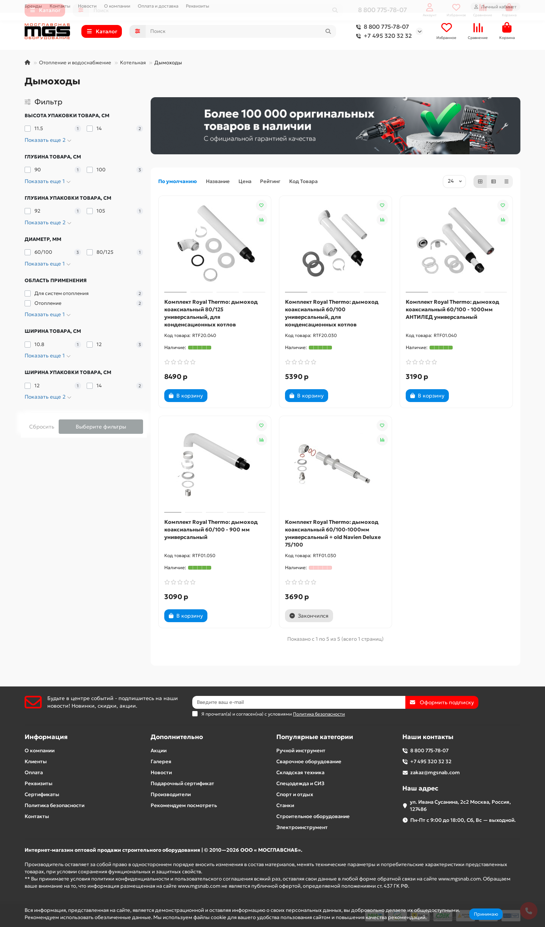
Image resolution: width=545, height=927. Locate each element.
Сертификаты (42, 794)
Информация (46, 737)
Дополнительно (177, 737)
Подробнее (442, 917)
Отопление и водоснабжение (75, 62)
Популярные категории (314, 737)
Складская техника (300, 772)
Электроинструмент (302, 827)
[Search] (241, 31)
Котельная (133, 62)
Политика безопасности (54, 805)
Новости (87, 6)
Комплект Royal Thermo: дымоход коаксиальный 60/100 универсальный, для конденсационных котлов (331, 313)
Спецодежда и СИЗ (300, 783)
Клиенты (36, 761)
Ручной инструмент (300, 750)
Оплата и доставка (158, 6)
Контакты (60, 6)
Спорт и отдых (294, 794)
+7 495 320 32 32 (382, 36)
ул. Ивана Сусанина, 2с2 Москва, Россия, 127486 (460, 805)
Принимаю (486, 914)
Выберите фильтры (101, 426)
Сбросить (41, 426)
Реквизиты (197, 6)
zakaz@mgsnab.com (435, 772)
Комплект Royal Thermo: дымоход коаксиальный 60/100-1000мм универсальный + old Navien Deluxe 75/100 (333, 533)
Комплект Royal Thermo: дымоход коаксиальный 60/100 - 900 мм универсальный (211, 529)
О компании (117, 6)
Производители (171, 794)
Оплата (34, 772)
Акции (159, 750)
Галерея (161, 761)
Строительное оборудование (313, 816)
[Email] (298, 702)
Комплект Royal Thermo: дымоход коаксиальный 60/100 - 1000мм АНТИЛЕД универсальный (452, 309)
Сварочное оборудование (308, 761)
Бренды (33, 6)
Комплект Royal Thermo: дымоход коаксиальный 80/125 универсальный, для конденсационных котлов (211, 313)
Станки (285, 805)
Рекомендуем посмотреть (184, 805)
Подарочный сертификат (182, 783)
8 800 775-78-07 (381, 27)
